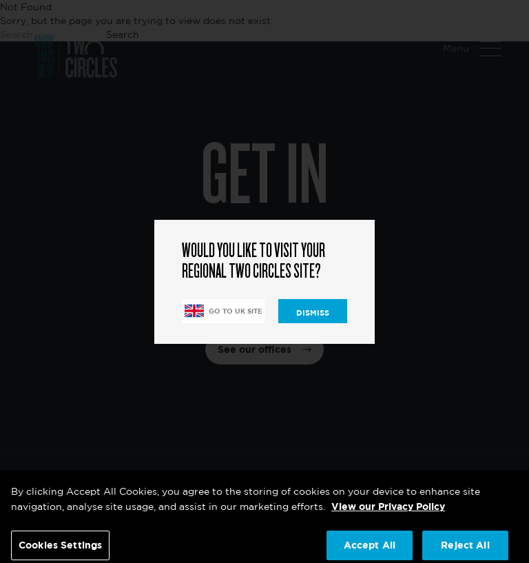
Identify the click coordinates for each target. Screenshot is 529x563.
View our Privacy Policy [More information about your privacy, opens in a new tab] (388, 511)
